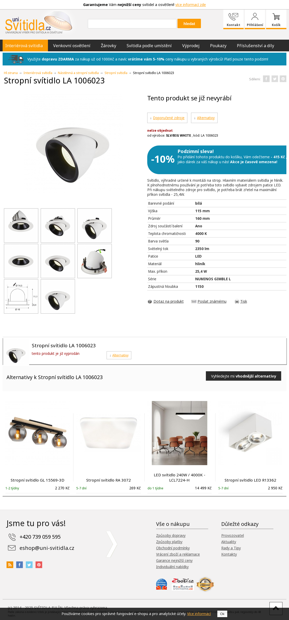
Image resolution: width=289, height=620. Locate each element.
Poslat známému (212, 301)
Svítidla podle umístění (149, 45)
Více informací (199, 613)
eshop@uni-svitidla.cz (47, 547)
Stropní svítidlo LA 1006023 (64, 345)
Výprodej (191, 45)
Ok (222, 614)
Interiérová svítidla (24, 45)
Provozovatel (232, 535)
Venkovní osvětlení (71, 45)
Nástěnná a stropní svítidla (78, 73)
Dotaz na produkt (168, 301)
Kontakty (229, 554)
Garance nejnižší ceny (174, 560)
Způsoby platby (169, 541)
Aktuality (228, 541)
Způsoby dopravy (171, 535)
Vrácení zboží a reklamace (178, 554)
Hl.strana (11, 73)
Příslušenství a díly (255, 45)
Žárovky (108, 45)
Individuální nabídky (172, 566)
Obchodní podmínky (173, 547)
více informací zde (190, 4)
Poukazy (218, 45)
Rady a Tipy (231, 547)
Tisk (243, 301)
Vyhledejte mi (243, 376)
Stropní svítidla (115, 73)
